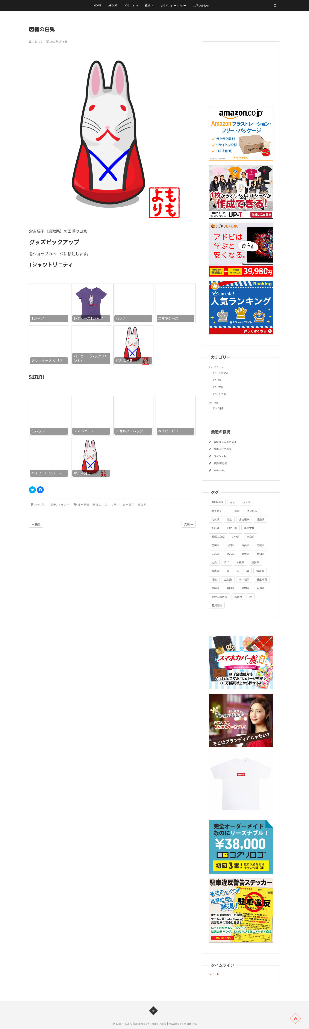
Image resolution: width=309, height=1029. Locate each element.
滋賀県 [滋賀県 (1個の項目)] (255, 562)
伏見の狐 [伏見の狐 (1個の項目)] (252, 511)
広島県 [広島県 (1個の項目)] (215, 553)
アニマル (223, 373)
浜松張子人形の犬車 (225, 442)
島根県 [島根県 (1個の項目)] (260, 545)
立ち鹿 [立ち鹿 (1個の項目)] (228, 579)
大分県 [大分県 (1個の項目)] (235, 536)
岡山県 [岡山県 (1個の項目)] (245, 545)
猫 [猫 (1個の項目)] (247, 571)
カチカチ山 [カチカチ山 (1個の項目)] (218, 511)
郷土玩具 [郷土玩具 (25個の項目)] (262, 579)
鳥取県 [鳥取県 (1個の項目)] (238, 596)
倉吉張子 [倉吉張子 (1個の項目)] (244, 519)
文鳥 (188, 524)
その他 (222, 394)
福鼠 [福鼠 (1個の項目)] (214, 579)
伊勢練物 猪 (220, 463)
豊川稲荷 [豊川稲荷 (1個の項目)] (244, 579)
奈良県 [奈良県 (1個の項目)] (250, 536)
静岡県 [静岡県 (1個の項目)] (230, 588)
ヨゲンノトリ (221, 456)
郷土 (53, 504)
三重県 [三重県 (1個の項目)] (235, 511)
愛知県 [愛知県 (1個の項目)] (260, 553)
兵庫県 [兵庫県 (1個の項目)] (260, 519)
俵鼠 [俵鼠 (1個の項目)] (229, 519)
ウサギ (115, 504)
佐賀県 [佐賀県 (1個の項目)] (215, 519)
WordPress (190, 1023)
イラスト (129, 5)
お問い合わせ (201, 5)
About (112, 5)
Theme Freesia (158, 1023)
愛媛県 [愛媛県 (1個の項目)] (245, 553)
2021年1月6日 (56, 41)
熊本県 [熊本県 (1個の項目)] (215, 571)
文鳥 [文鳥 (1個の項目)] (214, 562)
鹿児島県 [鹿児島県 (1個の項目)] (217, 605)
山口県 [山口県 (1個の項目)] (230, 545)
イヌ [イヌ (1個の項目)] (232, 502)
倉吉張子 (129, 504)
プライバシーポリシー (173, 5)
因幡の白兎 (100, 504)
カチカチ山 (220, 470)
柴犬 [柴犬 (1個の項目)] (226, 562)
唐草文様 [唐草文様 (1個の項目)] (249, 528)
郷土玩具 (83, 504)
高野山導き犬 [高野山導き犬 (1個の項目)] (219, 596)
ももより (36, 41)
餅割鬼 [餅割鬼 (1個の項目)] (245, 588)
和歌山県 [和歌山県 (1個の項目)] (232, 528)
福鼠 (36, 524)
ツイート (214, 974)
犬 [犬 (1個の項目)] (228, 571)
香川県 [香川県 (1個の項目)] (260, 588)
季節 (220, 387)
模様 (147, 5)
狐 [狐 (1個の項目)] (237, 571)
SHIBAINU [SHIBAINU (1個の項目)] (217, 502)
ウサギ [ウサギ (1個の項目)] (246, 502)
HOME (97, 5)
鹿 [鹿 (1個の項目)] (250, 596)
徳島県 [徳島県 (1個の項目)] (230, 553)
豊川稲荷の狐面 (223, 449)
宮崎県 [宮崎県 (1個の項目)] (215, 545)
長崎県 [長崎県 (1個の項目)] (215, 588)
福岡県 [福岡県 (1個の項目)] (260, 571)
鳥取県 (142, 504)
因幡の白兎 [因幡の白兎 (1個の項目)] (218, 536)
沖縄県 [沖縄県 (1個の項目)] (240, 562)
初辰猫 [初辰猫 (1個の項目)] (215, 528)
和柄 (220, 408)
